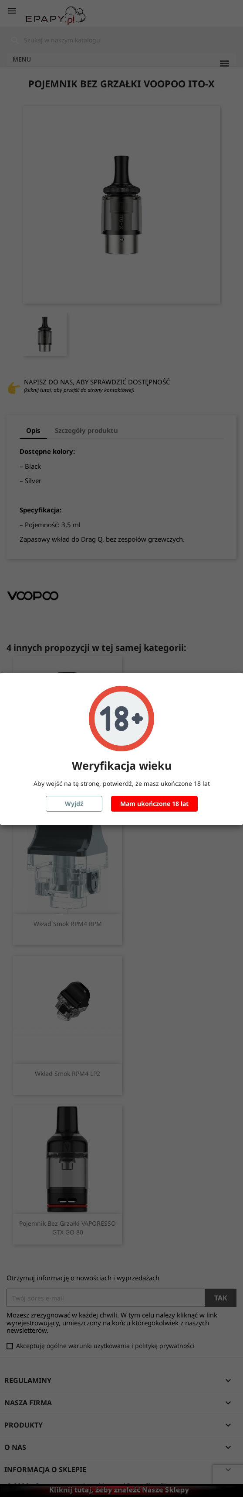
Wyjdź (74, 803)
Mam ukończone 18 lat (154, 803)
